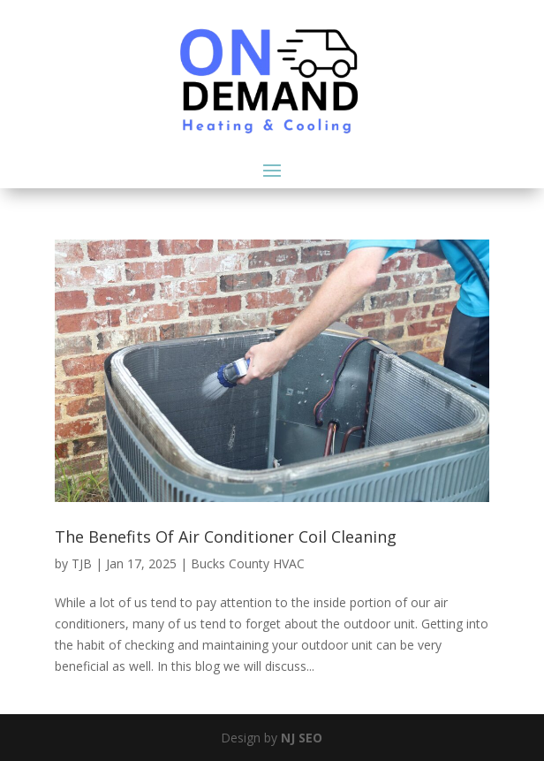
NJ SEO (301, 737)
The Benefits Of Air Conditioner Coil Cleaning (226, 536)
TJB (82, 563)
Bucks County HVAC (248, 563)
